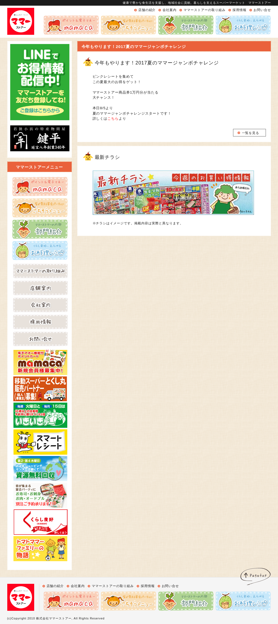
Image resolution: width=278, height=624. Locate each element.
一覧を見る (250, 133)
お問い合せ (262, 10)
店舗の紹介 (147, 10)
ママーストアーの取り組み (205, 10)
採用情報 (240, 10)
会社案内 (170, 10)
